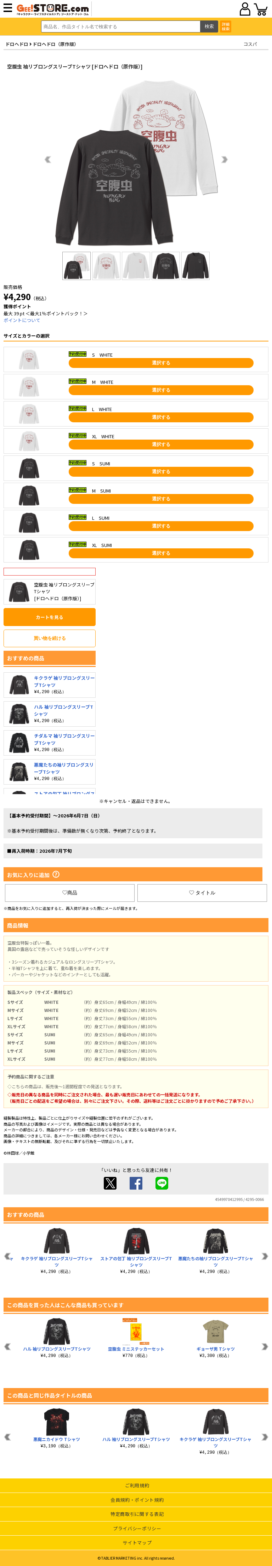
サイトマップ (137, 1542)
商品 (69, 892)
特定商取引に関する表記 (137, 1514)
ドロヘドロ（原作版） (56, 44)
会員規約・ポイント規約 (137, 1499)
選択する (161, 362)
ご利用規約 (137, 1485)
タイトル (202, 892)
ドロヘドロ (16, 44)
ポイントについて (22, 320)
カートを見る (49, 617)
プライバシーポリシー (137, 1528)
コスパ (250, 44)
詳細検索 (226, 26)
